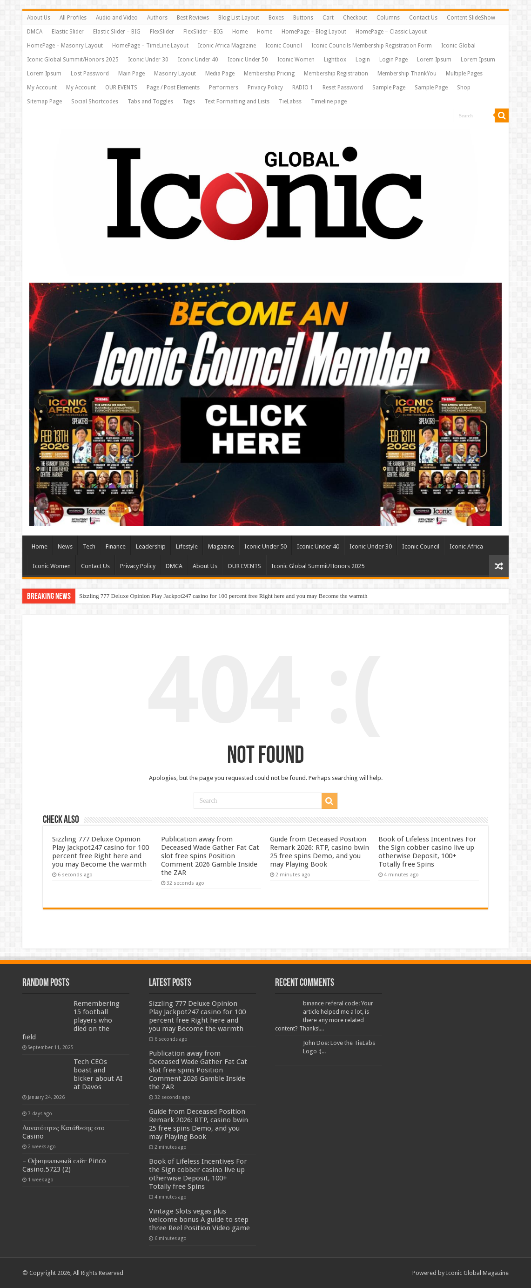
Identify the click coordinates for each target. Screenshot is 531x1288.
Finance (116, 546)
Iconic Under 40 (198, 59)
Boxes (276, 17)
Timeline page (329, 101)
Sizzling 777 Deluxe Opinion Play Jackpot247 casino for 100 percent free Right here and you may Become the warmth (223, 595)
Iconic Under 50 (248, 59)
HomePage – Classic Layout (391, 31)
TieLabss (290, 101)
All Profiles (73, 17)
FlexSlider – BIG (203, 31)
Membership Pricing (269, 73)
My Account (42, 87)
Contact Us (423, 17)
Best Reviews (193, 17)
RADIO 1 (302, 87)
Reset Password (343, 87)
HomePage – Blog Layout (314, 31)
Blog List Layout (238, 17)
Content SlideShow (471, 17)
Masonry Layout (175, 73)
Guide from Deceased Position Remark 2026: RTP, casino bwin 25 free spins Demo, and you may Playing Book (319, 851)
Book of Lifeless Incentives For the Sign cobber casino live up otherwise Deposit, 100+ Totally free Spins (427, 851)
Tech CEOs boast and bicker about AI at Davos (98, 1074)
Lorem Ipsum (434, 59)
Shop (464, 87)
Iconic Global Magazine (477, 1272)
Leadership (151, 546)
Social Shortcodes (94, 101)
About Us (38, 17)
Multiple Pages (464, 73)
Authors (157, 17)
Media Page (220, 73)
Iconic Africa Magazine (227, 45)
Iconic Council (283, 45)
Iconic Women (296, 59)
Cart (328, 17)
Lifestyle (187, 546)
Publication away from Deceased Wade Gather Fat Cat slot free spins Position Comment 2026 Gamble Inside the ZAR (210, 856)
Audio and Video (117, 17)
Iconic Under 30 (148, 59)
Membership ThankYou (407, 73)
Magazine (221, 546)
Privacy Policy (265, 87)
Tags (188, 101)
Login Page (393, 59)
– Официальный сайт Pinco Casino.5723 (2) (64, 1165)
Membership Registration (336, 73)
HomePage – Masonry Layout (65, 45)
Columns (388, 17)
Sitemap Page (44, 101)
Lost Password (90, 73)
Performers (223, 87)
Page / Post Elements (173, 87)
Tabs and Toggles (150, 101)
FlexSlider (162, 31)
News (65, 546)
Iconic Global (458, 45)
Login (363, 59)
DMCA (34, 31)
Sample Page (388, 87)
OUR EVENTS (121, 87)
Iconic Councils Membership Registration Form (371, 45)
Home (240, 31)
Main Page (131, 73)
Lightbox (335, 59)
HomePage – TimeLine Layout (150, 45)
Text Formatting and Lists (236, 101)
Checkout (355, 17)
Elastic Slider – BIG (117, 31)
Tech (89, 546)
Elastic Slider (68, 31)
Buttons (303, 17)
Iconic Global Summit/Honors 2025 (73, 59)
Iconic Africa (466, 546)
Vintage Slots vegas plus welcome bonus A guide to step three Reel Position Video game (199, 1219)
